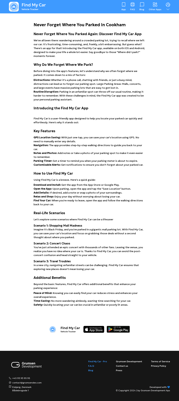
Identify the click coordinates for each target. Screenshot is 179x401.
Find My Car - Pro (97, 361)
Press (119, 370)
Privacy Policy (158, 365)
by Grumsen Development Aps (153, 390)
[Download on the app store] (93, 329)
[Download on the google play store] (118, 329)
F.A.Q (91, 365)
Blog (90, 370)
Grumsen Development (129, 361)
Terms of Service (160, 361)
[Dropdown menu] (168, 7)
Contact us (122, 365)
